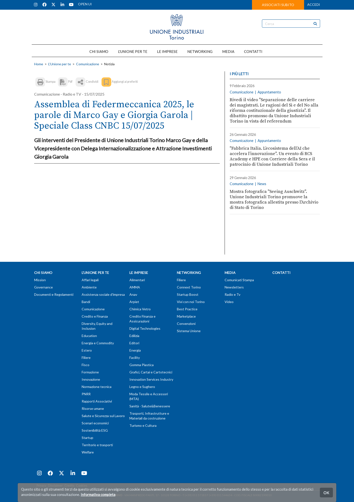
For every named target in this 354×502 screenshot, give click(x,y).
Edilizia (134, 336)
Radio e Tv (232, 294)
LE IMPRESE (167, 51)
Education (89, 336)
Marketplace (186, 316)
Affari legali (90, 280)
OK (326, 492)
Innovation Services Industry (151, 379)
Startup (87, 438)
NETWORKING (199, 51)
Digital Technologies (144, 328)
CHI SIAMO (98, 51)
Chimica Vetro (140, 309)
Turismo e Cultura (143, 425)
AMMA (134, 287)
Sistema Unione (189, 331)
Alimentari (137, 280)
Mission (40, 280)
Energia (135, 350)
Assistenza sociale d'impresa (103, 294)
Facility (134, 357)
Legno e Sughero (142, 387)
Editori (134, 343)
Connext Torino (189, 287)
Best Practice (187, 309)
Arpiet (134, 302)
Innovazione (91, 379)
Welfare (88, 452)
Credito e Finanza (95, 316)
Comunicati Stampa (239, 280)
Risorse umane (93, 408)
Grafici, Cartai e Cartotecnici (150, 372)
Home (38, 64)
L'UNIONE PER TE (132, 51)
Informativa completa (98, 494)
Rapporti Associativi (97, 401)
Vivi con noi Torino (191, 302)
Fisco (85, 365)
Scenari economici (95, 423)
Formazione (90, 372)
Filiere (86, 357)
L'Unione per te (59, 64)
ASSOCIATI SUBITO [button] (278, 5)
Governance (43, 287)
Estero (87, 350)
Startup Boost (187, 294)
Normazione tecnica (96, 387)
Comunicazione (87, 64)
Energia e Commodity (98, 343)
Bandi (86, 302)
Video (229, 302)
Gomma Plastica (141, 365)
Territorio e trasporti (97, 445)
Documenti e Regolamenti (53, 294)
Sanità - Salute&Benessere (149, 406)
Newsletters (234, 287)
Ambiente (89, 287)
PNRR (86, 394)
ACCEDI (313, 4)
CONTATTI (253, 51)
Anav (133, 294)
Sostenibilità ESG (95, 430)
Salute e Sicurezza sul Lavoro (103, 416)
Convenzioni (186, 323)
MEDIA (228, 51)
